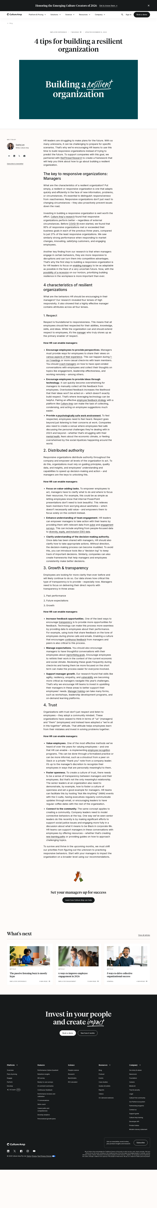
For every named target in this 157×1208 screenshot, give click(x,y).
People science (73, 1076)
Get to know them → (108, 5)
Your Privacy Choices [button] (44, 1162)
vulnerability (88, 683)
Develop (10, 1092)
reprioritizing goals (76, 661)
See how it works (88, 1039)
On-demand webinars (106, 1104)
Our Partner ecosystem (137, 1108)
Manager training (77, 697)
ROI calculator (72, 1088)
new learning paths (56, 842)
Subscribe (141, 1149)
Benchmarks (72, 1084)
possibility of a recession (72, 272)
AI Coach (11, 1096)
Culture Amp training (136, 1123)
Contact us (133, 1116)
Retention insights (44, 1080)
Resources (85, 14)
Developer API (134, 1127)
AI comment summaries (46, 1092)
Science (70, 14)
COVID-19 (74, 223)
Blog (11, 23)
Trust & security (134, 1096)
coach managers (80, 367)
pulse (93, 527)
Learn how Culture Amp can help (78, 906)
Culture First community (137, 1104)
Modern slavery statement (138, 1135)
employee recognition (100, 756)
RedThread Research (72, 158)
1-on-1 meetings (55, 363)
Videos (101, 1100)
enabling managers (83, 265)
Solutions (56, 14)
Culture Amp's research (64, 216)
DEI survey (41, 1084)
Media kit (132, 1092)
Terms (29, 1162)
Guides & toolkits (104, 1092)
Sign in (128, 15)
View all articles (144, 941)
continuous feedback (76, 645)
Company (100, 14)
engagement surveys (57, 531)
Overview (10, 1076)
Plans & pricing (12, 1080)
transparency (66, 628)
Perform (10, 1088)
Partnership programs (136, 1112)
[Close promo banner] (148, 5)
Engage (9, 1084)
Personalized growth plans (47, 1125)
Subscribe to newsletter (15, 164)
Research (71, 1080)
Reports (101, 1096)
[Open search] (122, 14)
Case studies (103, 1088)
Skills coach (42, 1110)
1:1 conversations (43, 1106)
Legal (131, 1100)
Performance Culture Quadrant (48, 1076)
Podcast (101, 1080)
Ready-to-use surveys (45, 1088)
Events (101, 1084)
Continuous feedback (45, 1096)
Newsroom (133, 1080)
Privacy (34, 1162)
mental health (53, 439)
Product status (134, 1131)
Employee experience (58, 32)
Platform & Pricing (37, 14)
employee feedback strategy (93, 403)
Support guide (134, 1119)
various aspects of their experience (65, 360)
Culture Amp (75, 406)
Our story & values (135, 1076)
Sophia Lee (20, 145)
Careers (132, 1088)
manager (82, 335)
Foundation (133, 1084)
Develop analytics (44, 1121)
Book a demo (142, 15)
